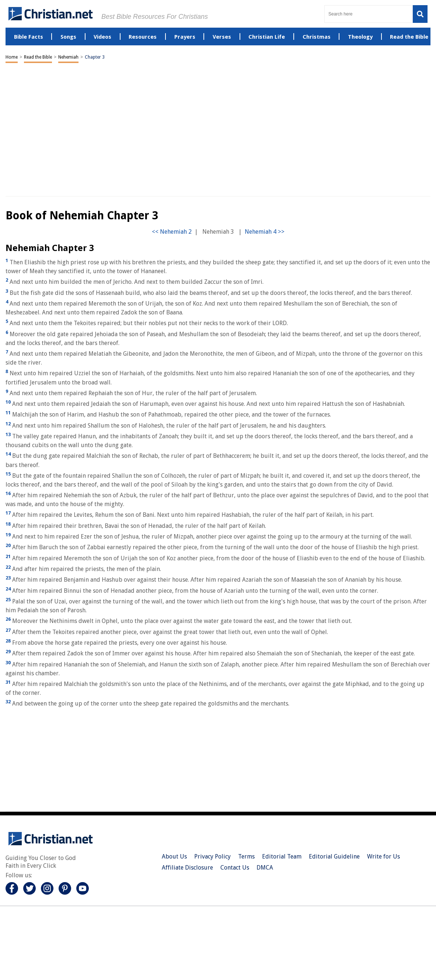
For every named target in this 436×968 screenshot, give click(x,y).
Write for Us (383, 856)
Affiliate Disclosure (187, 867)
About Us (174, 856)
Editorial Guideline (334, 856)
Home (12, 57)
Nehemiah (68, 57)
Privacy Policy (212, 856)
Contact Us (234, 867)
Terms (246, 856)
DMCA (265, 867)
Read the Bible (38, 57)
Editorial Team (281, 856)
